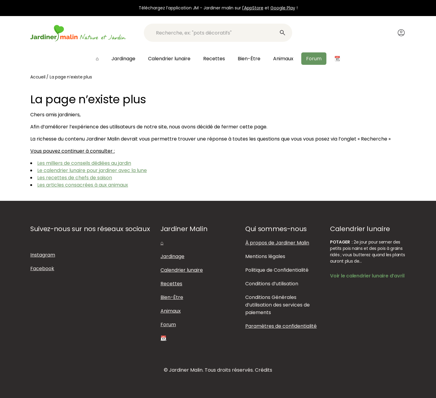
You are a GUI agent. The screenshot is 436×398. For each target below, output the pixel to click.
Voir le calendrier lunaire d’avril (367, 275)
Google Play (282, 8)
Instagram (42, 254)
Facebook (42, 268)
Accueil (37, 77)
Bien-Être (249, 58)
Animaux (283, 58)
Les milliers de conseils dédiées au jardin (84, 163)
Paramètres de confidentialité (281, 326)
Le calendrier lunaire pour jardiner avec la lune (92, 170)
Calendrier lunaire (169, 58)
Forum (314, 58)
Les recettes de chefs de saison (74, 177)
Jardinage (123, 58)
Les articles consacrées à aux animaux (82, 184)
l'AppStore (252, 8)
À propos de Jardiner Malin (277, 242)
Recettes (214, 58)
